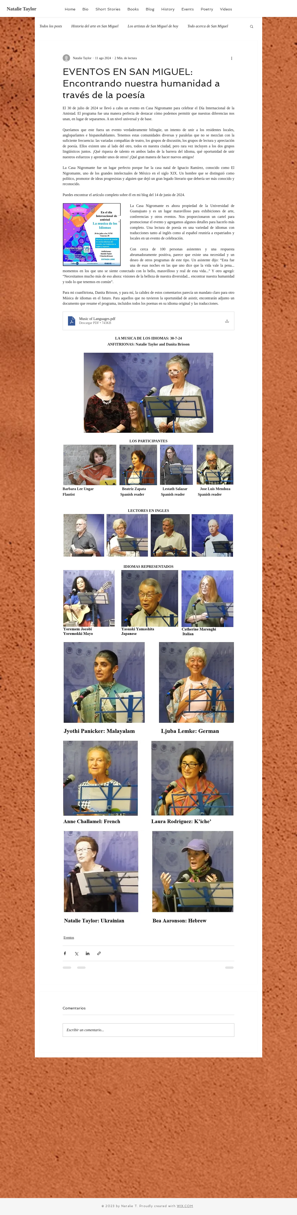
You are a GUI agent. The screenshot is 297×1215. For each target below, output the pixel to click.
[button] (251, 26)
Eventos (69, 937)
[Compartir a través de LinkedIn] (87, 953)
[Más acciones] (231, 58)
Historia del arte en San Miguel (94, 26)
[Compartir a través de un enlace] (99, 953)
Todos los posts (50, 26)
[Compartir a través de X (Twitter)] (76, 953)
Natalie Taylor (21, 9)
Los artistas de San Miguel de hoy (153, 26)
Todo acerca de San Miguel (207, 26)
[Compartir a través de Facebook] (65, 953)
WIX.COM (185, 1206)
